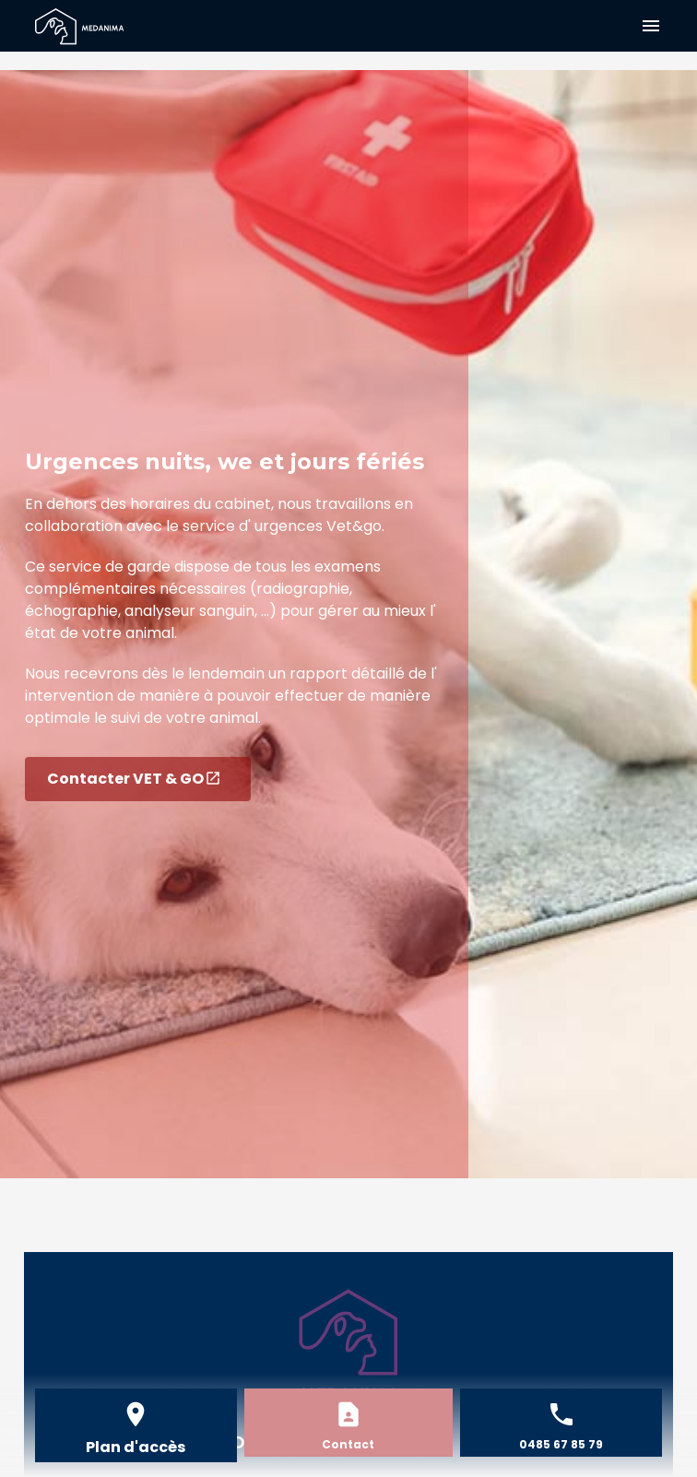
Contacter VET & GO (134, 778)
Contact (348, 1444)
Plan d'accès (135, 1447)
